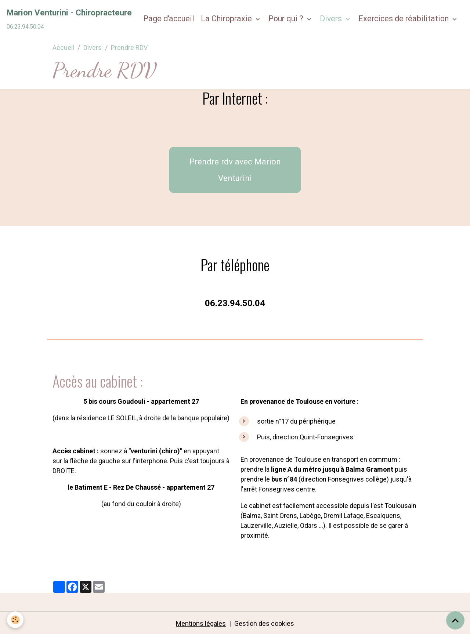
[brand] (69, 19)
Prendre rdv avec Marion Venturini (235, 170)
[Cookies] (15, 620)
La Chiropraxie (227, 18)
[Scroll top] (455, 620)
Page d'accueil (168, 18)
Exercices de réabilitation (404, 18)
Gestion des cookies (264, 623)
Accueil (63, 47)
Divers (332, 18)
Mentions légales (201, 623)
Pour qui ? (286, 18)
